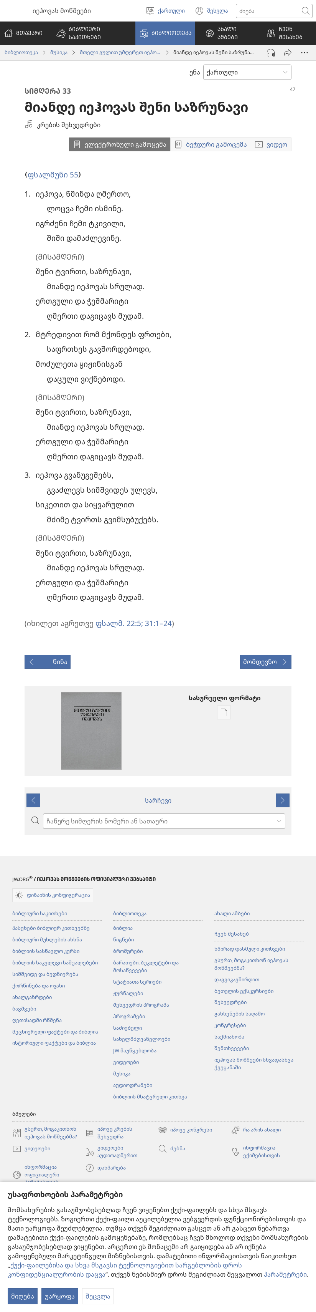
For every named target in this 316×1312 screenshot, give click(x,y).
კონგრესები (230, 1025)
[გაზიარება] (288, 52)
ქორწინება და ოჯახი (38, 985)
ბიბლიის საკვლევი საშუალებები (55, 962)
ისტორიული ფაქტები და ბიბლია (54, 1042)
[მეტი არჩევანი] (304, 52)
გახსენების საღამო (239, 1013)
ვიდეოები (126, 1062)
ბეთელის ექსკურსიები (243, 990)
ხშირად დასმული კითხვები (249, 948)
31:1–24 (157, 623)
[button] (91, 33)
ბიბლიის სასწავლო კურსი (45, 951)
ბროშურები (128, 951)
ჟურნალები (128, 993)
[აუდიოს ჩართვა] (271, 52)
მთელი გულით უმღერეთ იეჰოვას (120, 52)
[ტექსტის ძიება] (267, 11)
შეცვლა (98, 1296)
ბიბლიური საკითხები (39, 913)
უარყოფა (60, 1296)
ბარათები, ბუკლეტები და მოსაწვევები (146, 966)
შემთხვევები (231, 1048)
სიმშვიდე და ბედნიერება (45, 974)
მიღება (22, 1296)
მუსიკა (58, 52)
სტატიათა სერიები (137, 981)
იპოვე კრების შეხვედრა (108, 1133)
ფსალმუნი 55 (53, 174)
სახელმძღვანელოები (141, 1038)
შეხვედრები (230, 1002)
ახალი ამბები (232, 913)
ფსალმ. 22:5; (119, 623)
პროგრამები (129, 1016)
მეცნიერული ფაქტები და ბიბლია (55, 1031)
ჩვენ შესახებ (231, 933)
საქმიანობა (229, 1036)
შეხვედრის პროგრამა (141, 1004)
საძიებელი (127, 1027)
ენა (194, 72)
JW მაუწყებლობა (134, 1050)
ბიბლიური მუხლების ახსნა (47, 939)
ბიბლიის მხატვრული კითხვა (150, 1096)
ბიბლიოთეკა (21, 52)
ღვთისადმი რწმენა (37, 1020)
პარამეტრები (285, 1274)
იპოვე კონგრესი (185, 1130)
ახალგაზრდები (32, 997)
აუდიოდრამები (132, 1085)
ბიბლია (123, 927)
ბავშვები (24, 1008)
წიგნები (123, 939)
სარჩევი (158, 800)
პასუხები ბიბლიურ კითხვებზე (51, 927)
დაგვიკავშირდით (236, 979)
